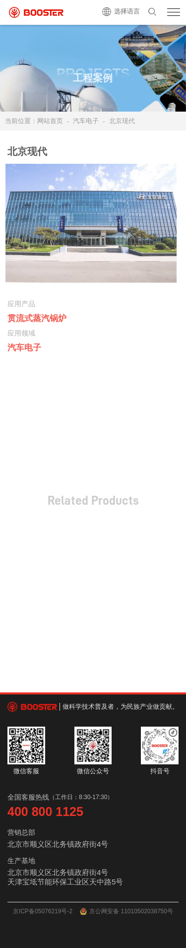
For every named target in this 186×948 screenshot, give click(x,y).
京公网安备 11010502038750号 (126, 911)
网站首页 (50, 121)
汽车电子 (86, 121)
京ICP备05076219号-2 (42, 911)
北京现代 (122, 121)
